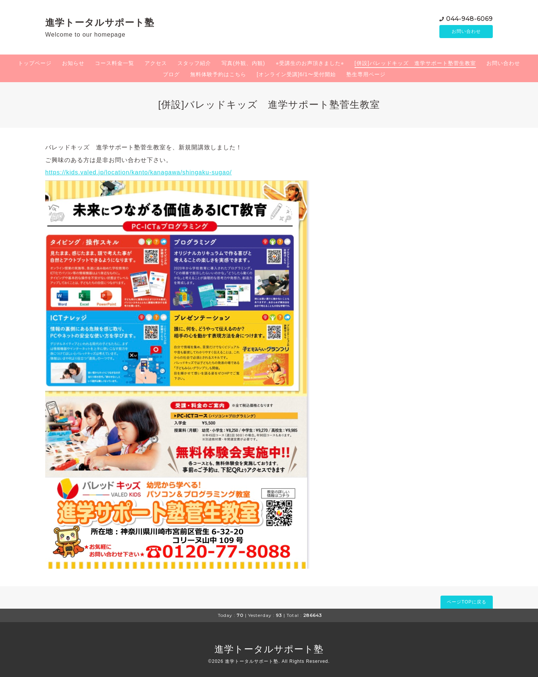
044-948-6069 (469, 18)
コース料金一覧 (114, 63)
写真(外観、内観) (243, 63)
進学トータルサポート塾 (99, 22)
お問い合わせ (466, 32)
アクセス (156, 63)
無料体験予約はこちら (218, 74)
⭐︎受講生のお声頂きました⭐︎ (310, 63)
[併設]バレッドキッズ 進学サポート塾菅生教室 (415, 63)
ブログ (171, 74)
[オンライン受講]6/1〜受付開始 (296, 74)
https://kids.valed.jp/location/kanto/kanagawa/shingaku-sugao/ (138, 172)
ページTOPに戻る (466, 602)
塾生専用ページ (366, 74)
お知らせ (73, 63)
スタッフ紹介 (194, 63)
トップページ (35, 63)
